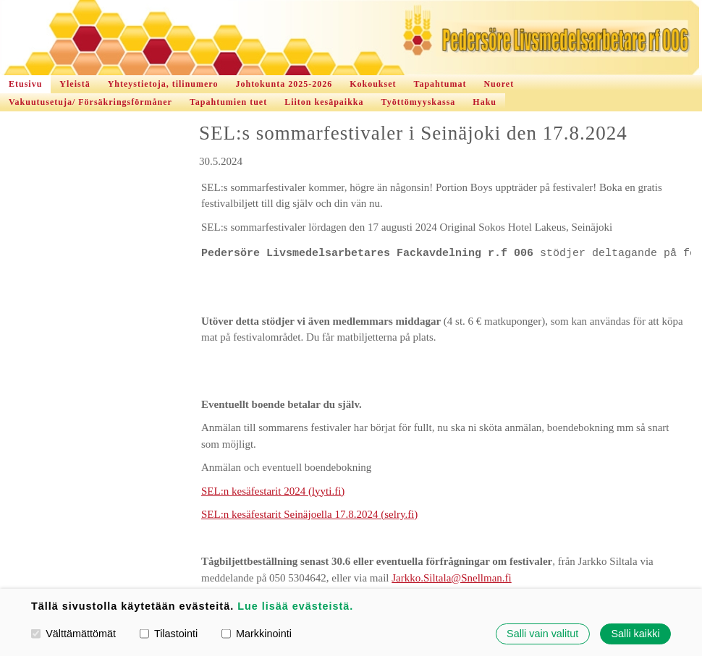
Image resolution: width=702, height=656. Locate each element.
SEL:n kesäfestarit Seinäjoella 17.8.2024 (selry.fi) (309, 514)
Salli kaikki (635, 633)
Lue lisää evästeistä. (295, 606)
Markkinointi (256, 633)
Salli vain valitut (542, 633)
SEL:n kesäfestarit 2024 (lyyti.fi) (272, 491)
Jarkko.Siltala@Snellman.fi (451, 578)
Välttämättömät (73, 633)
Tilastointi (169, 633)
